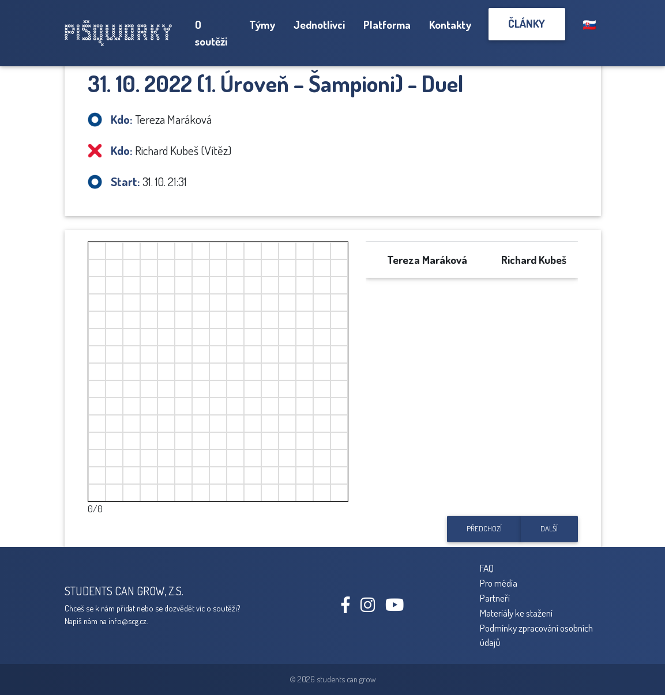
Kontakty (450, 24)
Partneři (495, 597)
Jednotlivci (319, 24)
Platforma (387, 24)
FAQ (487, 567)
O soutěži (211, 32)
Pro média (498, 582)
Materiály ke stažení (516, 612)
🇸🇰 (589, 24)
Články (526, 23)
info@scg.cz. (128, 620)
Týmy (262, 24)
